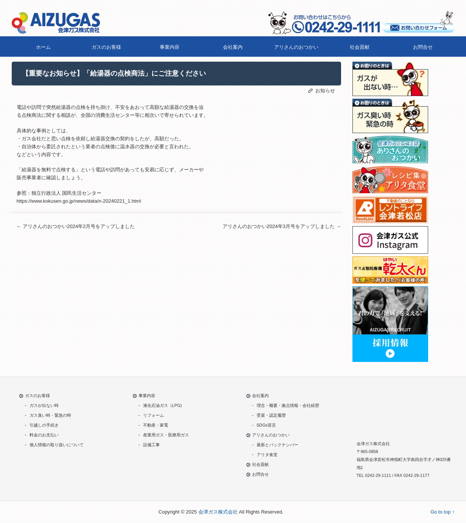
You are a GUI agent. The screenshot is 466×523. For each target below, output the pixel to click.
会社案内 (233, 47)
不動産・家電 (155, 425)
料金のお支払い (44, 435)
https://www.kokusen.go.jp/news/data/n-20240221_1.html (79, 201)
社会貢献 (359, 47)
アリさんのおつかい (296, 47)
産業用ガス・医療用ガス (166, 435)
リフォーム (153, 415)
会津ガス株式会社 (218, 512)
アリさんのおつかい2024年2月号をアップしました (76, 226)
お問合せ (423, 47)
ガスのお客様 (106, 47)
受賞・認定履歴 (271, 415)
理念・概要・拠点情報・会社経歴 (288, 405)
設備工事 (151, 444)
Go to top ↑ (442, 512)
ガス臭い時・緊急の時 (50, 415)
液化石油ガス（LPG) (162, 405)
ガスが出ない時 (44, 405)
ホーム (43, 47)
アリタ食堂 (267, 454)
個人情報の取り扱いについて (57, 444)
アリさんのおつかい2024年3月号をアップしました (279, 226)
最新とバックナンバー (277, 444)
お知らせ (325, 90)
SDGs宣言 (266, 425)
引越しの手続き (44, 425)
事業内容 (169, 47)
